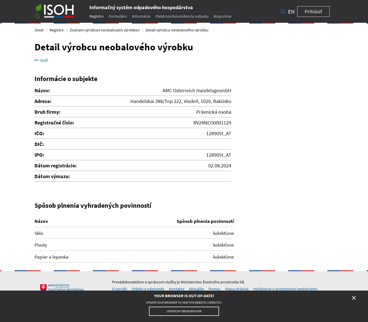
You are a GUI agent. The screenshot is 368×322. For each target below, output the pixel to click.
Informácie (141, 16)
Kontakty (176, 288)
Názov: (42, 90)
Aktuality (196, 288)
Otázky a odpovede (148, 288)
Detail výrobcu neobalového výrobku (177, 29)
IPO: (39, 155)
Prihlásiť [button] (313, 11)
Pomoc (215, 288)
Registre (96, 16)
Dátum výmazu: (52, 176)
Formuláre (118, 16)
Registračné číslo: (54, 122)
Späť (41, 60)
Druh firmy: (47, 112)
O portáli (119, 288)
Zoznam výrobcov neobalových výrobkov (105, 29)
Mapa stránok (237, 288)
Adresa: (42, 101)
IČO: (39, 133)
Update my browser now (184, 311)
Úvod (38, 29)
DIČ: (39, 144)
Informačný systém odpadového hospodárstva (141, 7)
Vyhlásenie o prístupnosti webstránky (285, 288)
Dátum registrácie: (55, 165)
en (291, 11)
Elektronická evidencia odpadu (182, 16)
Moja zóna (222, 16)
